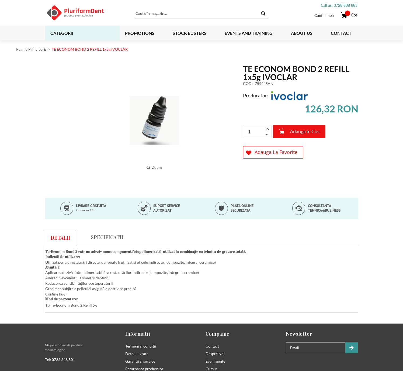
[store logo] (82, 12)
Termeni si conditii (140, 346)
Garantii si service (140, 361)
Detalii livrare (136, 354)
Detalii (60, 238)
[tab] (60, 237)
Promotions (139, 33)
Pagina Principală (31, 49)
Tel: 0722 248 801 (60, 360)
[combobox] (201, 13)
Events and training (249, 33)
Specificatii (107, 237)
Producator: (255, 95)
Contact (341, 33)
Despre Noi (215, 354)
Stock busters (189, 33)
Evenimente (215, 361)
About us (301, 33)
